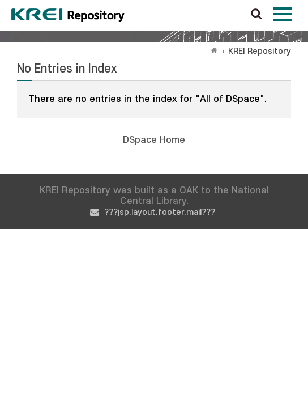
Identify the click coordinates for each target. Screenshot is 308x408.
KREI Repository (259, 51)
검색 (256, 15)
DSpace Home (154, 140)
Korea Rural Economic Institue (68, 15)
